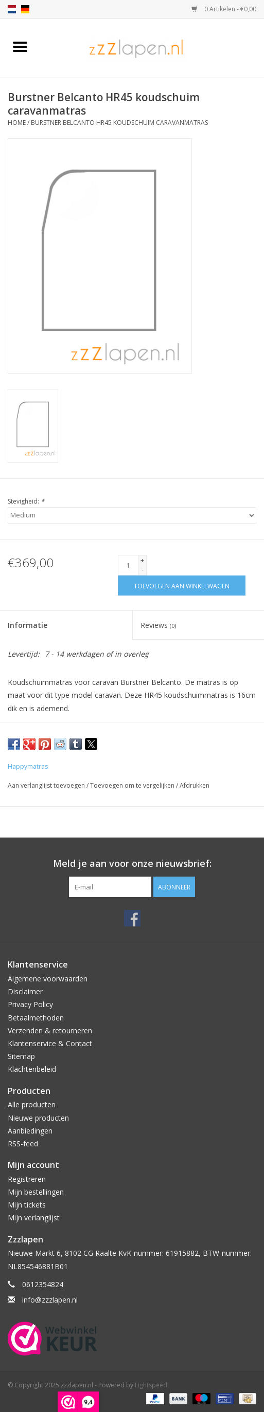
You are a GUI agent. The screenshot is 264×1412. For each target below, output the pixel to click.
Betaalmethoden (36, 1018)
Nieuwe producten (38, 1118)
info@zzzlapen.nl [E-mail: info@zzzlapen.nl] (50, 1300)
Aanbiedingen (30, 1131)
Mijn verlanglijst (34, 1217)
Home (17, 122)
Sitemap (21, 1056)
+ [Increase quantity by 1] (142, 560)
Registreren (27, 1179)
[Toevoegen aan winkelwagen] (181, 585)
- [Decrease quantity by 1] (143, 569)
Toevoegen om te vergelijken (133, 785)
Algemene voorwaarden (47, 978)
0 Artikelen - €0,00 (223, 9)
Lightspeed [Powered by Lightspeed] (151, 1385)
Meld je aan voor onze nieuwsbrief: (132, 863)
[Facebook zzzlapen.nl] (132, 918)
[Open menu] (20, 46)
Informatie (27, 625)
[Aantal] (128, 565)
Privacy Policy (30, 1004)
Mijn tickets (27, 1205)
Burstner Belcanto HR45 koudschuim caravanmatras (119, 122)
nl (12, 9)
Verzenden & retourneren (50, 1030)
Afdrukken (194, 785)
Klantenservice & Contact (50, 1043)
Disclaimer (25, 991)
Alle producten (32, 1104)
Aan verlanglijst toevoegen (47, 785)
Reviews (158, 625)
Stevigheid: (26, 501)
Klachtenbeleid (32, 1069)
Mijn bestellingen (36, 1192)
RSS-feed (23, 1143)
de (25, 9)
